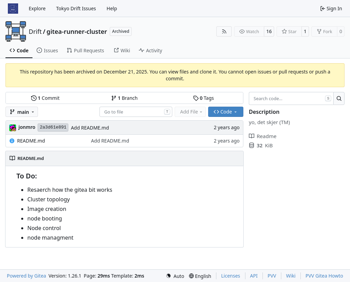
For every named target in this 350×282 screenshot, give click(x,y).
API (254, 275)
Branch (124, 98)
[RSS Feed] (224, 31)
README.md (31, 140)
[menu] (175, 276)
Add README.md (90, 127)
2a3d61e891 (53, 127)
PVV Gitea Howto (324, 275)
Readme (263, 136)
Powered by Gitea (26, 275)
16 (269, 31)
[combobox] (135, 112)
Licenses (230, 275)
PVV (272, 275)
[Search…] (339, 98)
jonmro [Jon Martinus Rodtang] (26, 127)
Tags (203, 98)
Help (112, 8)
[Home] (13, 8)
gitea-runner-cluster (76, 31)
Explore (37, 8)
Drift (35, 31)
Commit (45, 98)
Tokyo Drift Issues (76, 8)
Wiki (291, 275)
